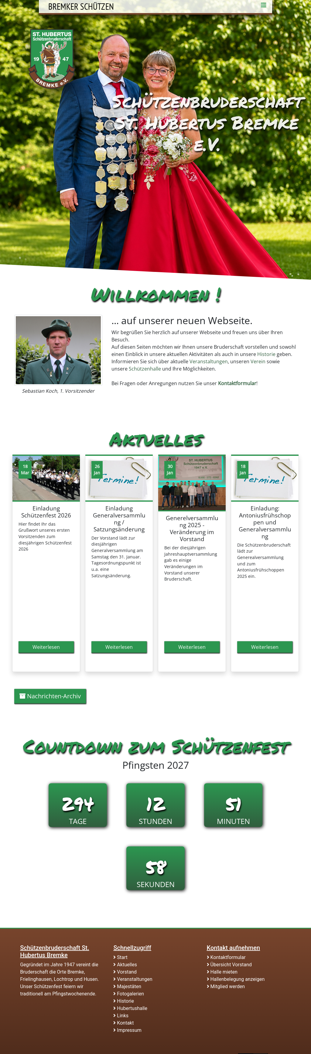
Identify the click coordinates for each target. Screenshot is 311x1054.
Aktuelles (125, 965)
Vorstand (124, 972)
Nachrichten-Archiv (50, 696)
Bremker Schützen (81, 6)
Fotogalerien (128, 994)
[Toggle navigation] (263, 7)
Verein (258, 361)
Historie (266, 354)
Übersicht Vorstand (229, 965)
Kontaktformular (226, 957)
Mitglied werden (226, 986)
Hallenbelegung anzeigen (236, 979)
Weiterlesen (46, 647)
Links (120, 1015)
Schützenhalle (145, 368)
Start (120, 957)
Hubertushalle (130, 1008)
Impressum (127, 1030)
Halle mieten (222, 972)
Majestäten (127, 986)
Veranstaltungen (209, 361)
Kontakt (123, 1023)
